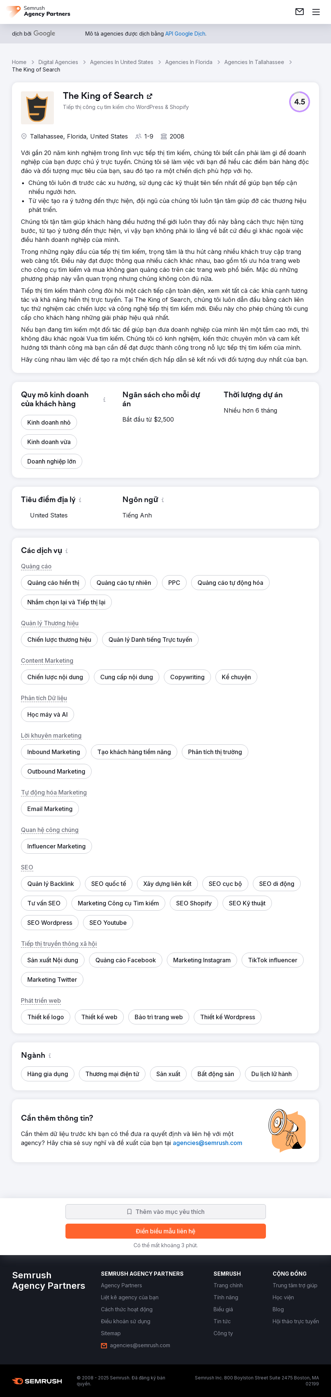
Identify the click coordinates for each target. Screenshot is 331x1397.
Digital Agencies (58, 62)
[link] (299, 12)
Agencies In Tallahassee (254, 62)
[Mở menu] (316, 11)
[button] (299, 101)
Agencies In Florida (188, 62)
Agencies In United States (121, 62)
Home (19, 62)
